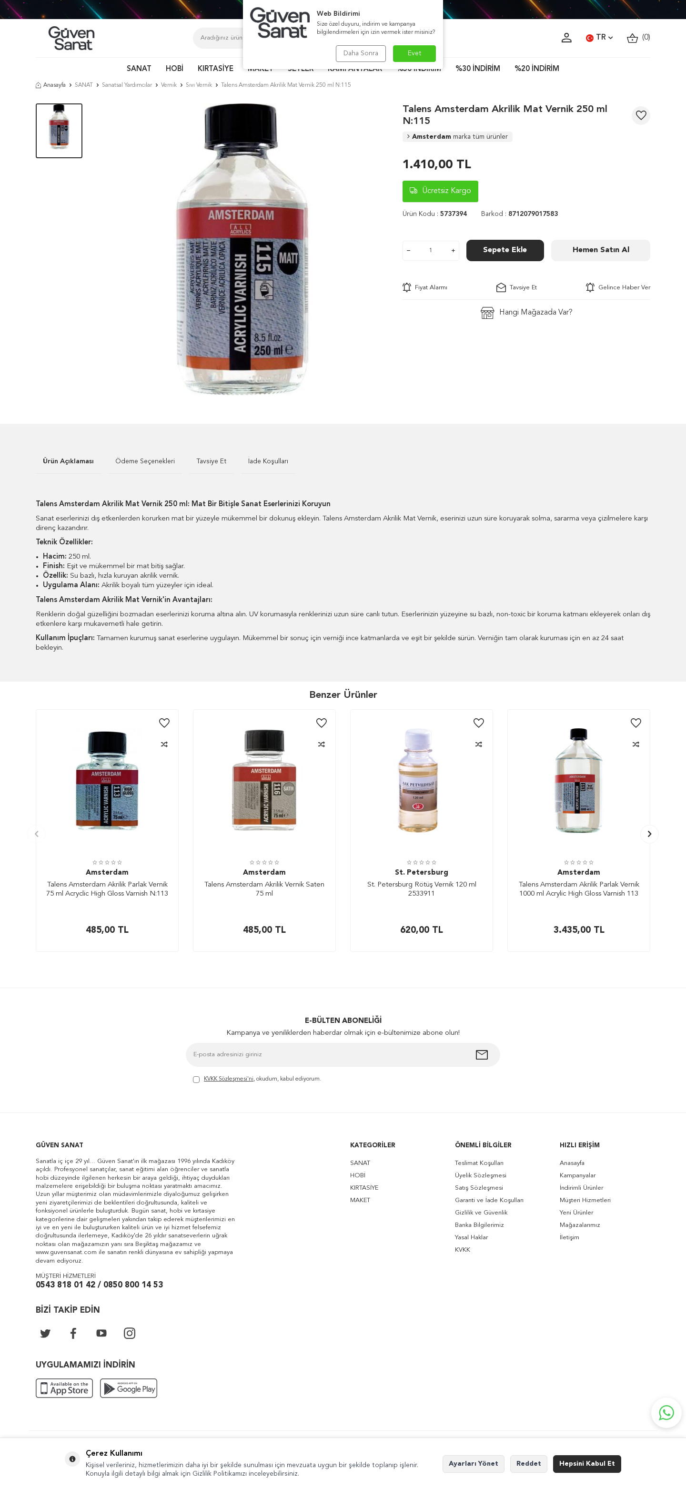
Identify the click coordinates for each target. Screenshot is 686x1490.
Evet (415, 53)
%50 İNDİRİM (418, 69)
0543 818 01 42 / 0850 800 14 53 (99, 1285)
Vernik (169, 85)
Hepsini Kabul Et (587, 1463)
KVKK (462, 1250)
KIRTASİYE (215, 69)
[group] (242, 249)
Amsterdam (457, 136)
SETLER (300, 69)
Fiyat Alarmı (425, 287)
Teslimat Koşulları (479, 1163)
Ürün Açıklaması (68, 461)
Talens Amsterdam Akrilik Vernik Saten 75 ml (264, 889)
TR (599, 38)
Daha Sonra (360, 53)
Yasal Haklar (471, 1238)
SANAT (139, 69)
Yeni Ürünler (576, 1213)
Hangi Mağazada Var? (527, 313)
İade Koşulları (268, 461)
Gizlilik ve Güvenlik (481, 1213)
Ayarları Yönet (473, 1463)
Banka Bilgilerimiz (479, 1225)
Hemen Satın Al (601, 250)
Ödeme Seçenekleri (145, 461)
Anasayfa (51, 85)
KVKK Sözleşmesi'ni (228, 1079)
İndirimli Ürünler (581, 1188)
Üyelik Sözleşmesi (480, 1176)
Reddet (528, 1463)
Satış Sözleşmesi (479, 1188)
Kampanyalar (577, 1176)
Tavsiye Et (516, 287)
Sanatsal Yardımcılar (127, 85)
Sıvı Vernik (199, 85)
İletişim (569, 1238)
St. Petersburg (421, 873)
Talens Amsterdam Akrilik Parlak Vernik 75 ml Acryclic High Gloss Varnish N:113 (107, 889)
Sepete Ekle (505, 250)
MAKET (260, 69)
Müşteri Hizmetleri (585, 1200)
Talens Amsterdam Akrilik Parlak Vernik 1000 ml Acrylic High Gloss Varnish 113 (579, 889)
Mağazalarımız (580, 1225)
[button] (36, 834)
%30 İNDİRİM (477, 69)
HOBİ (174, 69)
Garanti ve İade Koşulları (489, 1200)
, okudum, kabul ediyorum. (257, 1079)
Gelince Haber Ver (618, 287)
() (638, 38)
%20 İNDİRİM (536, 69)
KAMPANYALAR (355, 69)
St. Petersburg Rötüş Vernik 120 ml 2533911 (421, 889)
